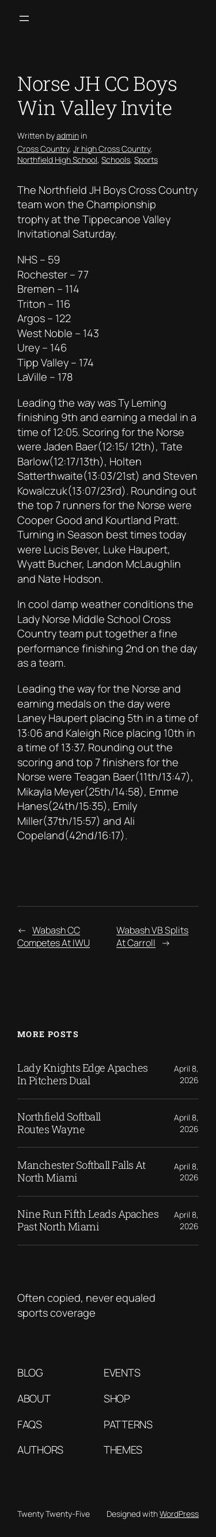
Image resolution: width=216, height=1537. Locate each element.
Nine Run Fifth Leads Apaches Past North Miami (87, 1220)
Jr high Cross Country (111, 148)
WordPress (179, 1513)
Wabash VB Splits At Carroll (152, 937)
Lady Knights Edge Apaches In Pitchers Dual (82, 1074)
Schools (115, 159)
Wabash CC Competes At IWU (53, 937)
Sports (146, 159)
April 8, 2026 (186, 1074)
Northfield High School (57, 159)
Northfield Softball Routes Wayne (59, 1123)
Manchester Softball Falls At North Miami (81, 1171)
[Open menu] (24, 18)
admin (67, 135)
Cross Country (43, 148)
